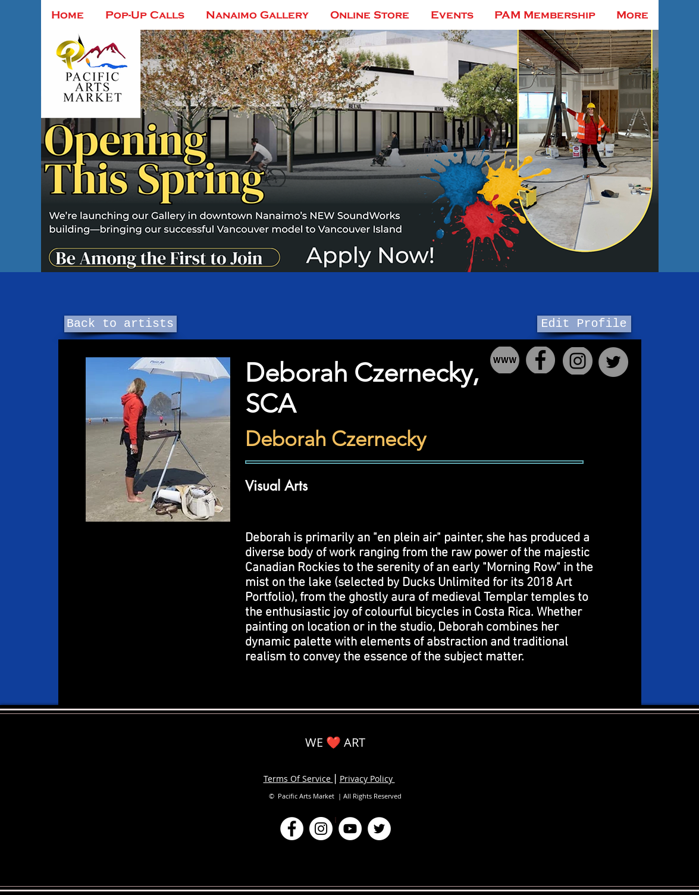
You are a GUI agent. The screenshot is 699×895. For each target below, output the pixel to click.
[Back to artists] (120, 324)
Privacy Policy (367, 778)
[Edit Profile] (584, 324)
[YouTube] (350, 828)
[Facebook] (291, 828)
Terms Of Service (298, 778)
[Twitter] (379, 828)
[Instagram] (321, 828)
